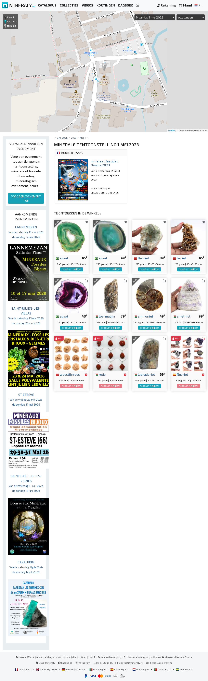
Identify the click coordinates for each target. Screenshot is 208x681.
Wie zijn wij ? (88, 657)
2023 (74, 137)
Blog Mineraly (45, 662)
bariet (179, 258)
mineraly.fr (23, 669)
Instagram (82, 662)
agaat (62, 258)
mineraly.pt (163, 669)
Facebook (65, 662)
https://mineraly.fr (161, 662)
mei (82, 137)
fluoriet (141, 258)
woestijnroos (68, 374)
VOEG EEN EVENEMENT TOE (26, 198)
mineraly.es (119, 669)
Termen (20, 657)
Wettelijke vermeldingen (41, 657)
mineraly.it (97, 669)
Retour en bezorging (109, 657)
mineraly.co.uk (47, 669)
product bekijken (71, 269)
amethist (181, 316)
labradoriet (144, 374)
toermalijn (105, 316)
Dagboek (62, 137)
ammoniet (143, 316)
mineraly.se (184, 669)
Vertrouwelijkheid (68, 657)
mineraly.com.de (74, 669)
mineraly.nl (141, 669)
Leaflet (171, 130)
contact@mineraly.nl (131, 662)
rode (100, 374)
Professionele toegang (137, 657)
